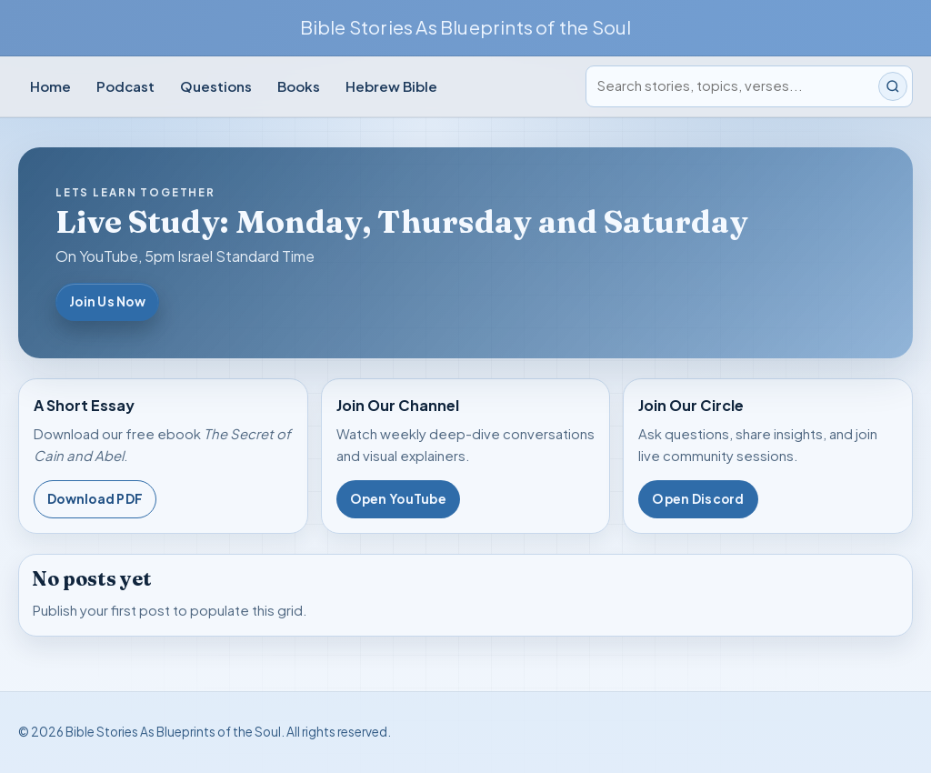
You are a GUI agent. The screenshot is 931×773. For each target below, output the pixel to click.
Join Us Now (107, 301)
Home (50, 86)
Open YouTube (398, 499)
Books (298, 86)
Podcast (125, 86)
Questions (216, 86)
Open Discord (698, 499)
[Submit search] (892, 86)
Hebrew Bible (391, 86)
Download (95, 499)
